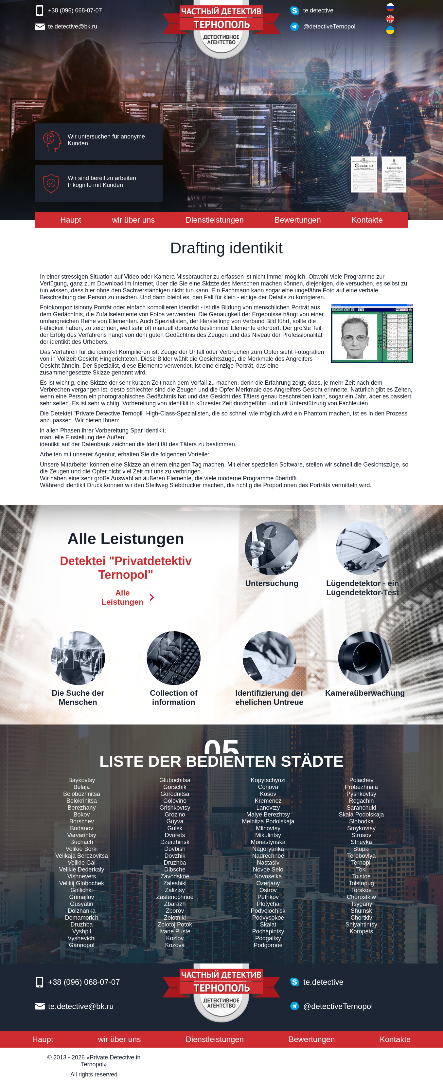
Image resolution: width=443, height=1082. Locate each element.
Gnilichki (81, 890)
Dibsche (175, 869)
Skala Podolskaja (361, 814)
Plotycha (268, 904)
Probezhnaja (361, 787)
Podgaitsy (268, 938)
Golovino (174, 801)
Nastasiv (268, 862)
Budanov (81, 828)
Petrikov (268, 897)
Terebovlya (361, 856)
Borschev (81, 821)
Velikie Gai (82, 862)
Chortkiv (361, 917)
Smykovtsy (361, 828)
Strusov (361, 835)
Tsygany (361, 904)
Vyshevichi (82, 938)
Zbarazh (175, 904)
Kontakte (367, 219)
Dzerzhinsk (174, 842)
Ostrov (268, 890)
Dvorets (175, 835)
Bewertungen (298, 219)
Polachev (361, 780)
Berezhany (81, 807)
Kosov (268, 794)
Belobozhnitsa (81, 794)
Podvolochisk (268, 911)
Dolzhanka (82, 911)
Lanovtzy (268, 807)
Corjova (268, 787)
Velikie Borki (81, 849)
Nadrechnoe (268, 856)
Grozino (175, 814)
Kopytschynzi (268, 780)
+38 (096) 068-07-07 (75, 10)
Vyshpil (81, 931)
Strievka (361, 842)
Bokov (81, 814)
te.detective (318, 10)
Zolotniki (175, 917)
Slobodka (361, 821)
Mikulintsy (268, 835)
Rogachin (361, 801)
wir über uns (133, 219)
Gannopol (81, 945)
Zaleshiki (174, 883)
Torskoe (361, 890)
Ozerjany (268, 883)
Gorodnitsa (174, 794)
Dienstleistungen (215, 219)
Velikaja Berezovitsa (81, 856)
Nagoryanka (268, 849)
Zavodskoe (174, 876)
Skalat (268, 924)
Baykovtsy (81, 780)
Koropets (361, 931)
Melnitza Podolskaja (268, 821)
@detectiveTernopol (329, 26)
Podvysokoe (268, 917)
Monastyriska (268, 842)
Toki (361, 869)
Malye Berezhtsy (268, 814)
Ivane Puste (174, 931)
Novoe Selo (268, 869)
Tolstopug (361, 883)
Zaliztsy (175, 890)
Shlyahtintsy (361, 924)
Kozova (175, 945)
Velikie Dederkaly (81, 869)
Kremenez (268, 801)
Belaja (81, 787)
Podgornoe (268, 945)
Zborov (175, 911)
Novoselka (268, 876)
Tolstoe (361, 876)
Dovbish (175, 849)
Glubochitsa (174, 780)
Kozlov (175, 938)
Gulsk (174, 828)
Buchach (81, 842)
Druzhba (81, 924)
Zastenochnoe (174, 897)
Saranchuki (361, 807)
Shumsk (361, 911)
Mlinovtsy (268, 828)
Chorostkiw (361, 897)
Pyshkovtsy (361, 794)
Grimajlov (81, 897)
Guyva (174, 821)
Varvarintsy (81, 835)
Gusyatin (81, 904)
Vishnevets (81, 876)
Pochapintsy (268, 931)
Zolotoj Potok (175, 924)
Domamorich (81, 917)
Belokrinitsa (81, 801)
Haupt (70, 219)
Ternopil (361, 862)
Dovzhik (174, 856)
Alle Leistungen (122, 597)
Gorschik (174, 787)
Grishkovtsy (174, 807)
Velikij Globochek (81, 883)
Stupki (361, 849)
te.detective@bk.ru (72, 26)
